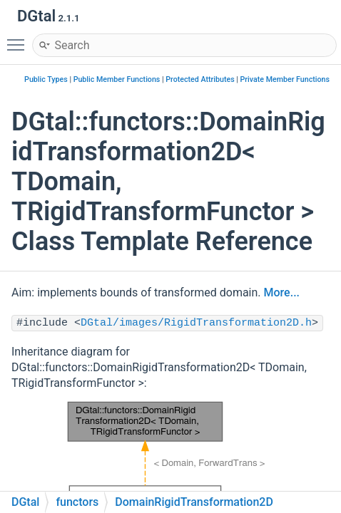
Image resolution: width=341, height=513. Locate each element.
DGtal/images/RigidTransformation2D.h (196, 323)
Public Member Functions (117, 79)
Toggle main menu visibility (19, 38)
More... (282, 292)
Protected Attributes (200, 79)
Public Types (46, 79)
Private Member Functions (285, 79)
